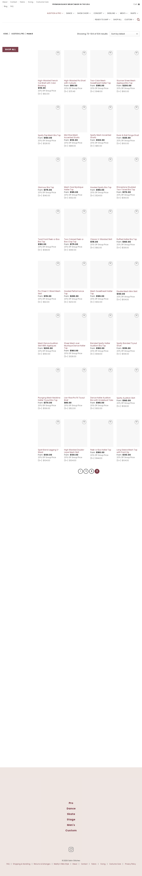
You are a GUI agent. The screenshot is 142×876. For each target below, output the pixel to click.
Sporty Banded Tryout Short (127, 344)
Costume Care (42, 2)
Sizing (30, 2)
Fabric (22, 2)
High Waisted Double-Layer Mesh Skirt (74, 451)
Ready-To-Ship (102, 19)
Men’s (124, 13)
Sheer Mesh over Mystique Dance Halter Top (74, 345)
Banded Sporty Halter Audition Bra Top (100, 344)
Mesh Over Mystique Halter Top (73, 188)
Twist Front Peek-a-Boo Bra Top (48, 240)
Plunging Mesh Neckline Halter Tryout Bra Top (49, 399)
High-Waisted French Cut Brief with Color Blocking (48, 83)
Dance (70, 13)
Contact (13, 2)
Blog (5, 6)
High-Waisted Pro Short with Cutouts (75, 81)
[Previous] (81, 471)
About (4, 2)
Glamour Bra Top (46, 187)
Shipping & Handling (21, 863)
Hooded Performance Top (74, 292)
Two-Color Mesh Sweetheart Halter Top (100, 81)
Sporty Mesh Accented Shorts (100, 136)
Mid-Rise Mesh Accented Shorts (72, 136)
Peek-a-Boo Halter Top (100, 450)
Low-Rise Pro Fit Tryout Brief (74, 399)
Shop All (117, 19)
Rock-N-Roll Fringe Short (128, 135)
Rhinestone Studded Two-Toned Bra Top (126, 188)
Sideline (112, 13)
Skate (134, 13)
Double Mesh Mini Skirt (127, 291)
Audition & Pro (55, 13)
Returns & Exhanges (42, 863)
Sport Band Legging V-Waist (48, 451)
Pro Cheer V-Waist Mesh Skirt (49, 292)
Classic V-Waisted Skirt (101, 239)
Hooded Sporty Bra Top (100, 187)
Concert (99, 13)
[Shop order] (125, 33)
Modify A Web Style (61, 863)
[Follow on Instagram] (70, 849)
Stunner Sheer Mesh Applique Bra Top (126, 81)
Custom (129, 19)
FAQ (11, 6)
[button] (136, 4)
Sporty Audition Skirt (126, 398)
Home (5, 34)
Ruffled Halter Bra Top (127, 239)
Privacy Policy (130, 863)
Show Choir (84, 13)
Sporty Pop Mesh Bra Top (49, 135)
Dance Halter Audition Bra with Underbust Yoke (101, 399)
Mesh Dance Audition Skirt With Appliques (48, 344)
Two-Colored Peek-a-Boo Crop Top (74, 240)
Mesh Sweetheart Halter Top (101, 292)
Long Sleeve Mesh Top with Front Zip (127, 451)
